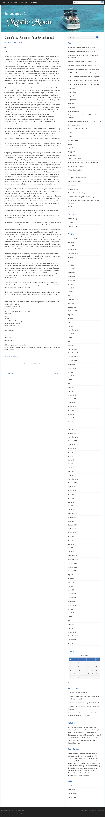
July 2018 (71, 410)
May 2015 (71, 544)
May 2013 (71, 617)
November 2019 (73, 357)
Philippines (71, 152)
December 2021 (73, 299)
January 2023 (72, 272)
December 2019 (73, 353)
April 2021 (71, 326)
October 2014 (72, 563)
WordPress (101, 810)
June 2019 (71, 376)
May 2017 (71, 460)
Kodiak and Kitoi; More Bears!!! (77, 129)
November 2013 (73, 594)
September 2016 (73, 487)
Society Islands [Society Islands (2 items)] (75, 740)
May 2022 (71, 292)
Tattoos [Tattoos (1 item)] (88, 740)
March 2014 (71, 590)
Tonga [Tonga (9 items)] (92, 740)
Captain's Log (14, 356)
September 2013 (73, 601)
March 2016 (71, 510)
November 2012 (73, 639)
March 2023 (71, 269)
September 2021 (73, 311)
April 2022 (71, 295)
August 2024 (72, 250)
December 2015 (73, 521)
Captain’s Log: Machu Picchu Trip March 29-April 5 (83, 703)
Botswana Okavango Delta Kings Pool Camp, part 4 (84, 69)
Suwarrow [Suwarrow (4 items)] (82, 740)
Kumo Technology (18, 813)
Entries (71, 789)
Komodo (70, 132)
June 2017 (71, 456)
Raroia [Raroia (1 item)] (94, 738)
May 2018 (71, 418)
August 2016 (72, 490)
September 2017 (73, 445)
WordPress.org (72, 797)
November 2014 (73, 559)
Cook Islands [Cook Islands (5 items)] (89, 730)
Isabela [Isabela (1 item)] (82, 735)
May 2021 (71, 322)
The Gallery (24, 2)
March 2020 (71, 345)
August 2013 (72, 605)
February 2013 (72, 628)
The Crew (17, 2)
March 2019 (71, 387)
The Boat (9, 2)
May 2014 (71, 582)
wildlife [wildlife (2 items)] (78, 743)
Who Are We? (72, 207)
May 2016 (71, 502)
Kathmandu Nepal (73, 111)
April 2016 (71, 506)
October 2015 (72, 525)
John (20, 42)
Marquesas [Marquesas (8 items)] (88, 735)
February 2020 (72, 349)
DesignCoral (92, 810)
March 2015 (71, 552)
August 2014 (72, 571)
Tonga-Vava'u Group (75, 158)
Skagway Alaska (73, 174)
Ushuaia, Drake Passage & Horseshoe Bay (81, 197)
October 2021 (72, 307)
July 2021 (71, 315)
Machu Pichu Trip (73, 140)
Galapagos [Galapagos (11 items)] (72, 735)
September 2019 (73, 364)
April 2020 (71, 341)
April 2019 (71, 383)
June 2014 (71, 578)
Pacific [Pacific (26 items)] (74, 738)
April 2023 (71, 265)
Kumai (70, 136)
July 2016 (71, 494)
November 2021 (73, 303)
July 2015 (71, 536)
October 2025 (72, 238)
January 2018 (72, 433)
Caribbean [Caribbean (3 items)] (82, 730)
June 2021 (71, 318)
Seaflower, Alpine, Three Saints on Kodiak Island (83, 162)
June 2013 (71, 613)
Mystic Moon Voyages (18, 810)
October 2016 (72, 483)
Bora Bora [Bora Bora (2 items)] (75, 727)
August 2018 (72, 406)
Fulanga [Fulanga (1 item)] (94, 732)
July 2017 (71, 452)
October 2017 (72, 441)
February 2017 (72, 471)
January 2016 (72, 517)
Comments (72, 793)
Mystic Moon (72, 148)
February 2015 (72, 555)
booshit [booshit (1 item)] (70, 727)
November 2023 (73, 253)
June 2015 (71, 540)
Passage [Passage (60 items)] (86, 737)
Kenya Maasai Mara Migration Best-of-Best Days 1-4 (84, 121)
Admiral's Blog (72, 219)
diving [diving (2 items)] (69, 732)
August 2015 (72, 532)
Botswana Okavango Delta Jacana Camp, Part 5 (82, 61)
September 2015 (73, 529)
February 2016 (72, 513)
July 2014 (71, 575)
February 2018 (72, 429)
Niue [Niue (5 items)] (69, 738)
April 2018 (71, 422)
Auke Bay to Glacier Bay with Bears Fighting (81, 47)
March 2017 (71, 467)
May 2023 (71, 261)
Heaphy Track (72, 88)
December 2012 (73, 636)
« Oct (69, 682)
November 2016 (73, 479)
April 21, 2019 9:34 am (10, 42)
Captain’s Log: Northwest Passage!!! (79, 693)
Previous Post (9, 373)
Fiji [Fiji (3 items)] (80, 732)
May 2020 (71, 337)
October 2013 (72, 597)
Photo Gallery (72, 155)
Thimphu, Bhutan (73, 189)
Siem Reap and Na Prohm (76, 166)
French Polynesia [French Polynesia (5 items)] (86, 732)
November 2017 (73, 437)
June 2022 (71, 288)
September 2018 (73, 402)
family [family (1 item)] (77, 732)
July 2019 (71, 372)
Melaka (70, 144)
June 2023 (71, 257)
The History (33, 2)
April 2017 (71, 464)
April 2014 (71, 586)
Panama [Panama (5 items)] (79, 738)
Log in (70, 785)
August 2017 (72, 448)
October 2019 (72, 360)
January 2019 (72, 395)
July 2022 (71, 284)
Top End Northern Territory (76, 193)
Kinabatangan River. (74, 125)
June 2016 (71, 498)
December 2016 (73, 475)
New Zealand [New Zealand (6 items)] (96, 735)
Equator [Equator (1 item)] (74, 732)
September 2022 (73, 276)
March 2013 (71, 624)
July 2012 (71, 643)
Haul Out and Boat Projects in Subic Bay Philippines (84, 73)
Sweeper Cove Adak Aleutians (77, 177)
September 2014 (73, 567)
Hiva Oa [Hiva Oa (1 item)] (78, 735)
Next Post (57, 373)
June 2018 (71, 414)
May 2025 (71, 242)
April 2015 (71, 548)
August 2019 (72, 368)
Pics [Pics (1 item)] (92, 738)
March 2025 (71, 246)
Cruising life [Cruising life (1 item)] (97, 730)
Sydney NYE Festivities (74, 181)
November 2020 (73, 330)
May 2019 (71, 380)
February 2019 (72, 391)
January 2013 (72, 632)
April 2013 (71, 620)
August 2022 (72, 280)
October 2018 (72, 399)
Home (3, 2)
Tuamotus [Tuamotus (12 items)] (72, 743)
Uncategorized (72, 226)
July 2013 (71, 609)
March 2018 (71, 425)
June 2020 (71, 334)
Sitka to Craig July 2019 (75, 170)
